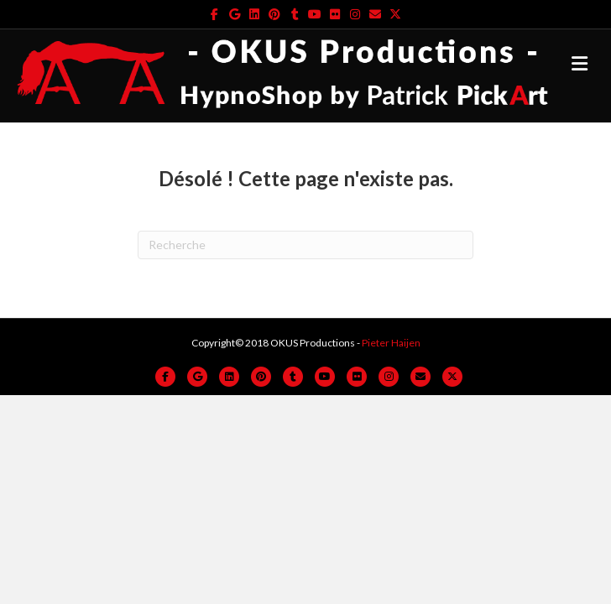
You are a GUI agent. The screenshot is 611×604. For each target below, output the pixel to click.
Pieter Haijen (391, 342)
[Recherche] (305, 245)
